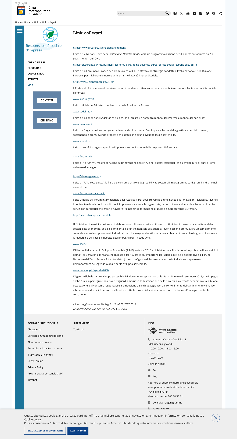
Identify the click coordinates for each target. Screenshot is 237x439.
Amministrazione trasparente (45, 348)
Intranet (32, 380)
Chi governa (35, 329)
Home (18, 22)
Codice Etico (36, 73)
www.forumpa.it (82, 156)
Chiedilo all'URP (157, 364)
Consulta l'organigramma (167, 402)
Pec (155, 370)
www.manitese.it (83, 124)
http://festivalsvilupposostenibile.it (93, 215)
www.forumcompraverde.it (89, 193)
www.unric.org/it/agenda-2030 (91, 270)
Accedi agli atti (161, 409)
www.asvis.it (80, 244)
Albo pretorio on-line (40, 342)
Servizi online (35, 361)
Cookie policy (32, 419)
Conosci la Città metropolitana (45, 336)
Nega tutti (216, 418)
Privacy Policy (35, 367)
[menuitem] (47, 62)
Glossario (34, 68)
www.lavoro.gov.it (83, 99)
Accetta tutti (78, 430)
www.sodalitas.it (82, 111)
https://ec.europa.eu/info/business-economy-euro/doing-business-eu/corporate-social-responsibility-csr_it (135, 64)
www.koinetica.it (82, 141)
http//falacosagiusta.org (87, 176)
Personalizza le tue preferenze (45, 430)
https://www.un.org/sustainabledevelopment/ (100, 47)
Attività (33, 79)
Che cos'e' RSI (36, 62)
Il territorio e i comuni (40, 354)
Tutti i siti (78, 329)
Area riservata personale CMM (45, 373)
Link (36, 22)
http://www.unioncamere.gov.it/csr (93, 82)
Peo (155, 376)
